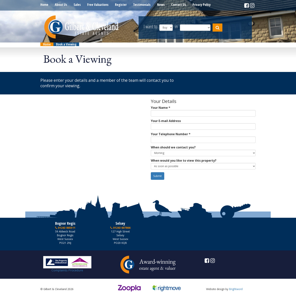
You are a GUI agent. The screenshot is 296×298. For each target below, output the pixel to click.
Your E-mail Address (166, 120)
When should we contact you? (173, 147)
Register (121, 4)
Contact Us (178, 4)
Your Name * (160, 107)
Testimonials (142, 4)
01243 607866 (120, 227)
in (176, 26)
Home (44, 4)
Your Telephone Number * (170, 134)
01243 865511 (65, 227)
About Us (61, 4)
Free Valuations (98, 4)
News (161, 4)
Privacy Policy (202, 4)
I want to (150, 26)
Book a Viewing (66, 44)
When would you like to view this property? (183, 160)
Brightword (236, 289)
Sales (77, 4)
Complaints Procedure (67, 268)
